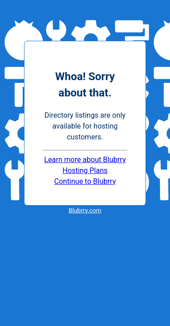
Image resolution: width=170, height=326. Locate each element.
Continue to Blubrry (85, 181)
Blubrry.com (84, 210)
